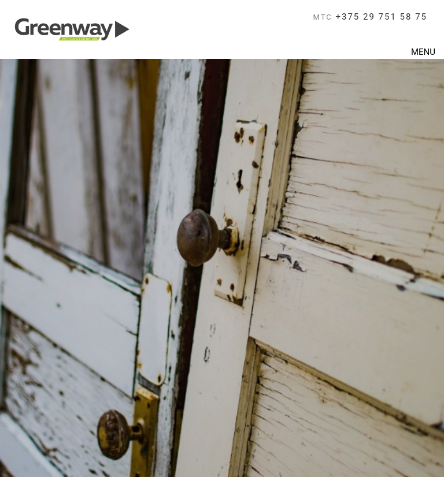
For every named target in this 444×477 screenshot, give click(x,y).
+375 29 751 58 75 (370, 17)
